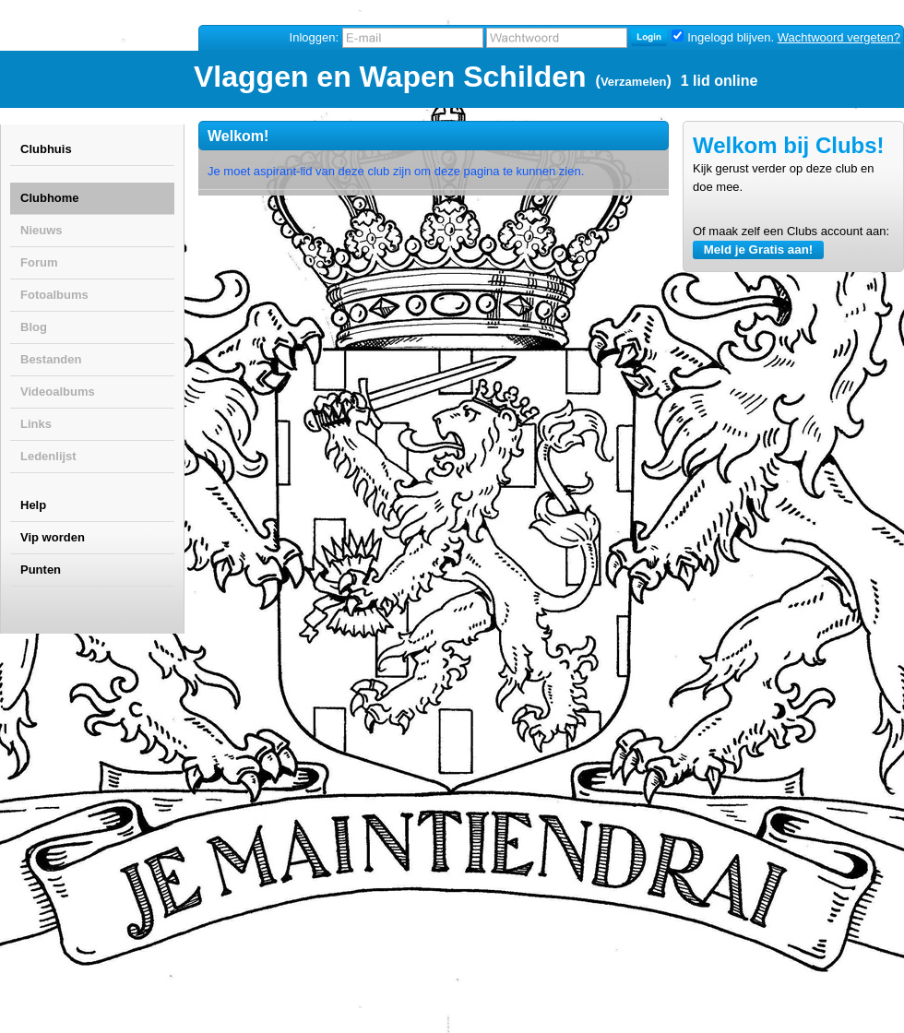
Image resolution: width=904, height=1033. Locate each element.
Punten (40, 569)
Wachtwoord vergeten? (839, 37)
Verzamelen (634, 82)
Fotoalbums (54, 295)
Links (36, 424)
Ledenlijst (48, 456)
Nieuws (41, 230)
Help (33, 505)
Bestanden (50, 359)
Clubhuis (46, 149)
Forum (38, 262)
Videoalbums (57, 391)
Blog (33, 327)
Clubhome (49, 198)
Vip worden (52, 537)
